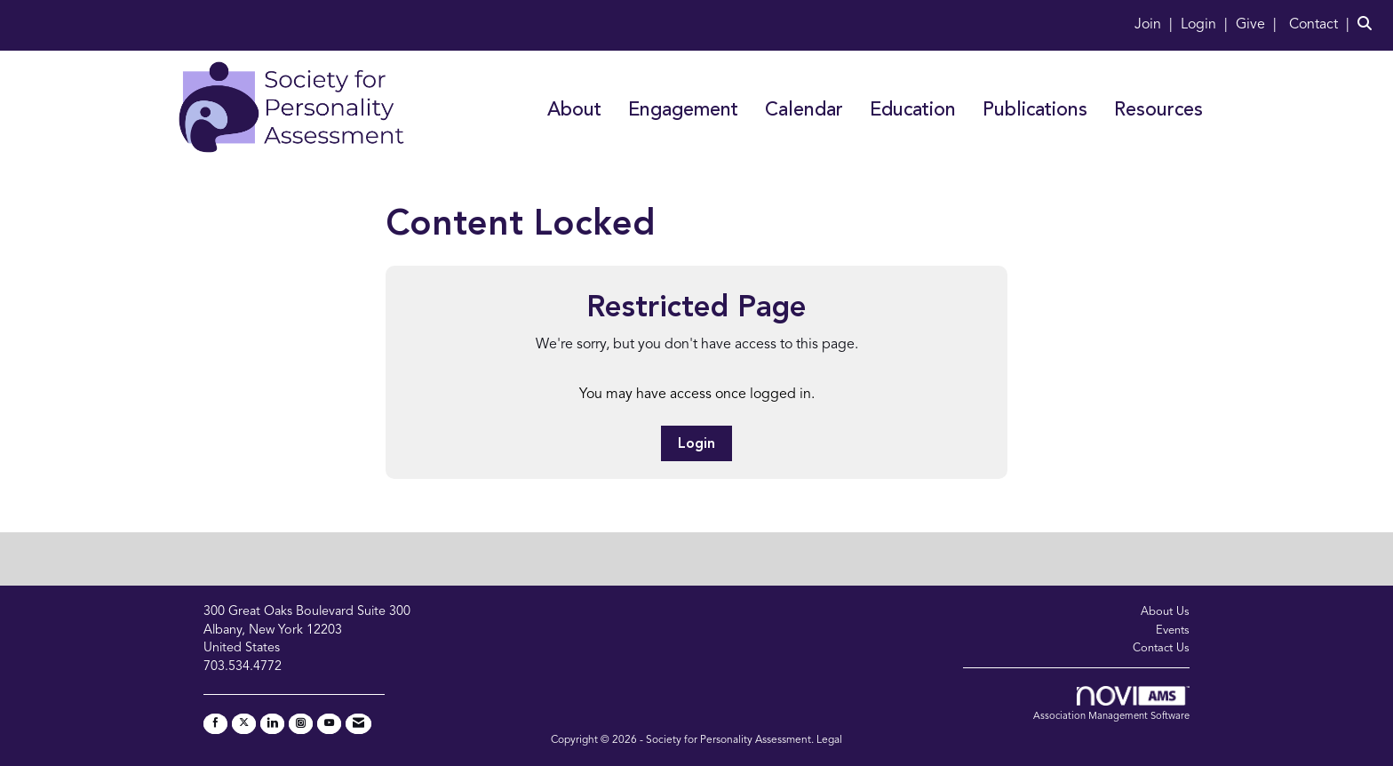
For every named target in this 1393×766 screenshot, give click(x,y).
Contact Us (1161, 648)
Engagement (683, 110)
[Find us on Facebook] (215, 724)
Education (913, 110)
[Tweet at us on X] (244, 724)
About (574, 110)
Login (696, 444)
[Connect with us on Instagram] (301, 724)
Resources (1158, 110)
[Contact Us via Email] (358, 724)
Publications (1035, 110)
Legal (829, 740)
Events (1173, 630)
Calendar (804, 110)
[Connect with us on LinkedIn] (272, 724)
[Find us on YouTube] (329, 724)
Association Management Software (1111, 704)
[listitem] (1155, 25)
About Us (1165, 612)
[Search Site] (1368, 25)
